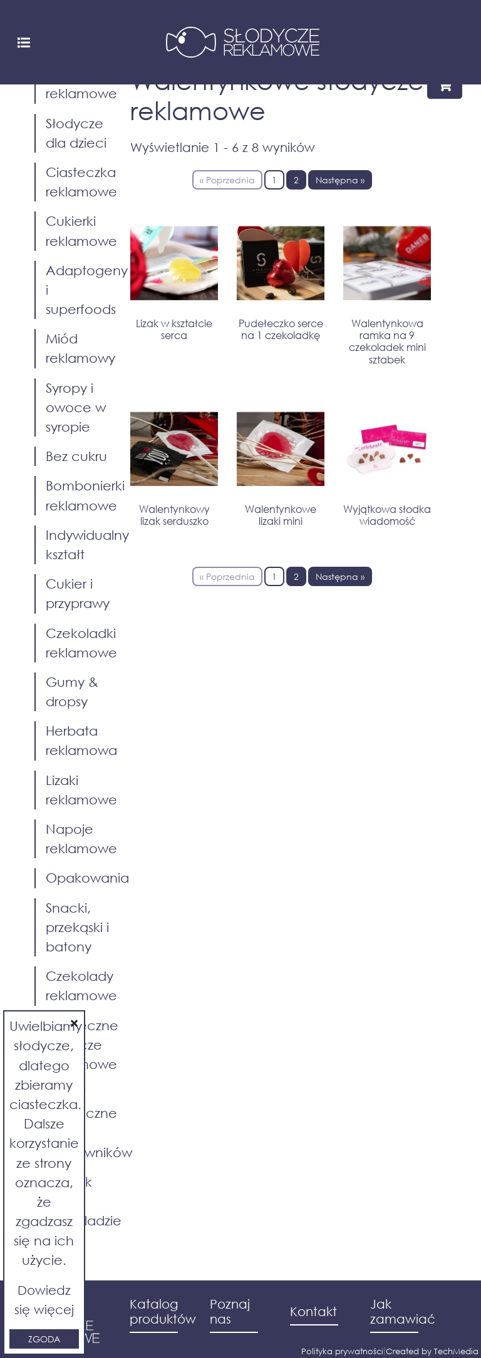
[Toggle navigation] (24, 41)
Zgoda (44, 1339)
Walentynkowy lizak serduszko (174, 514)
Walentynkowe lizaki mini (280, 514)
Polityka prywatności (342, 1351)
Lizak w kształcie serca (174, 329)
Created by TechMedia (432, 1351)
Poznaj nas (230, 1311)
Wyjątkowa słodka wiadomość (387, 514)
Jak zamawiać (401, 1311)
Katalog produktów (160, 1311)
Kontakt (313, 1311)
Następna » (340, 180)
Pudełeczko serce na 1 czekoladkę (281, 329)
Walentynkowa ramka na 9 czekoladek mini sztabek (387, 341)
